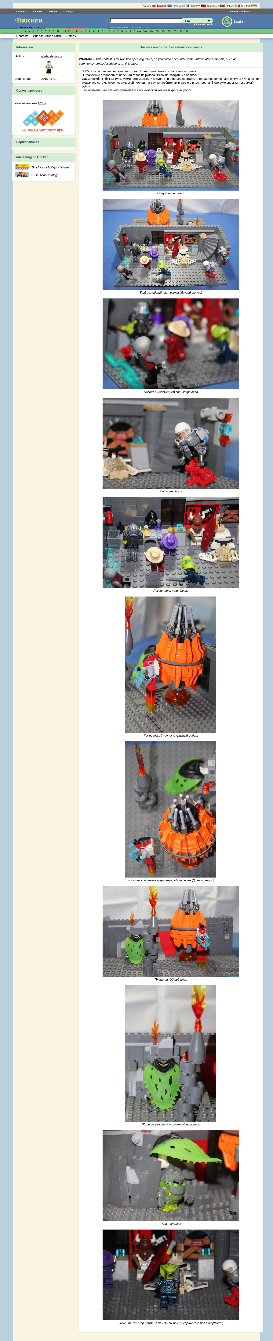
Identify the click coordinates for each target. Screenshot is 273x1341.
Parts (96, 21)
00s (175, 31)
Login (238, 21)
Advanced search (203, 24)
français (181, 6)
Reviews (37, 11)
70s (157, 31)
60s (151, 31)
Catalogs (69, 11)
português (216, 6)
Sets (55, 21)
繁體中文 (198, 6)
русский (149, 6)
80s (163, 31)
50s (145, 31)
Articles (53, 11)
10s (181, 31)
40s (139, 31)
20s (187, 31)
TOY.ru (42, 103)
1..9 (24, 31)
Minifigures (76, 21)
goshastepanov (51, 56)
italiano (233, 6)
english (165, 6)
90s (169, 31)
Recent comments (240, 11)
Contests (21, 11)
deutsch (249, 6)
